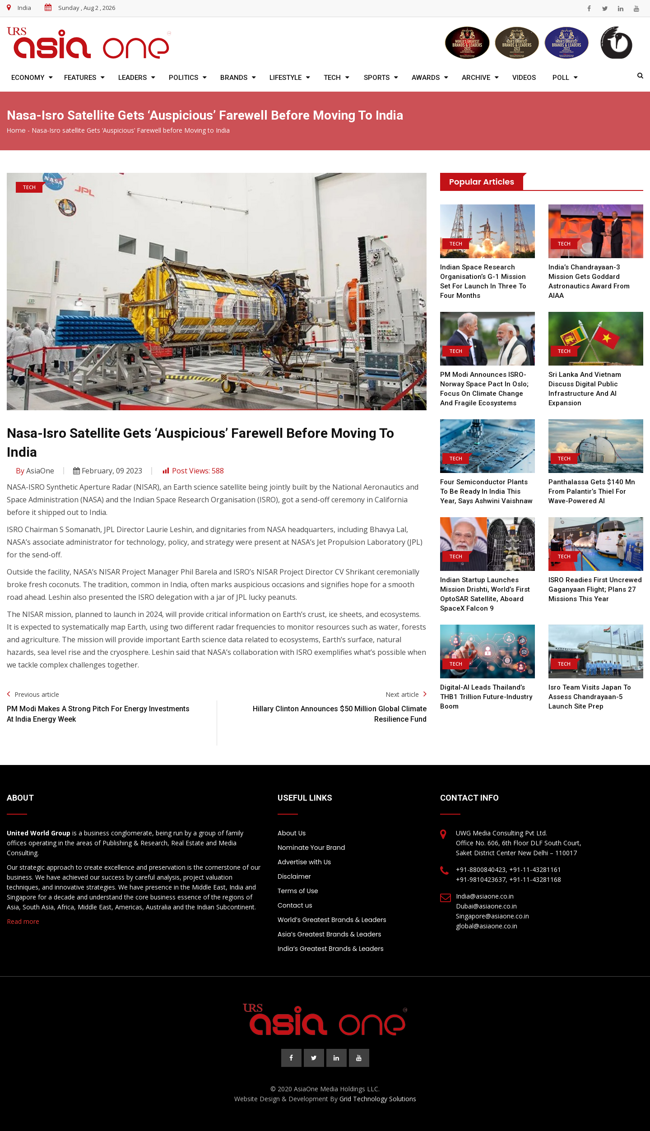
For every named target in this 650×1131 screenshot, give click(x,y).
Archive (476, 78)
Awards (426, 78)
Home (16, 130)
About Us (292, 833)
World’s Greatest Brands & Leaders (332, 919)
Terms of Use (298, 890)
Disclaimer (294, 876)
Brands (233, 78)
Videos (524, 78)
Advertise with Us (304, 862)
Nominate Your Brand (311, 847)
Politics (183, 78)
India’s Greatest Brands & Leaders (331, 948)
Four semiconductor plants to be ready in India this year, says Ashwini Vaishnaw (486, 491)
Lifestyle (285, 78)
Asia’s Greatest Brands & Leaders (329, 934)
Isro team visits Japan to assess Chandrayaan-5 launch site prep (589, 696)
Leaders (132, 78)
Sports (377, 78)
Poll (560, 78)
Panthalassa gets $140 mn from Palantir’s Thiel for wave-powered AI (591, 491)
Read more (23, 921)
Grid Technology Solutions (377, 1098)
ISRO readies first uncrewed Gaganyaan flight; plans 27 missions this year (595, 589)
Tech (332, 78)
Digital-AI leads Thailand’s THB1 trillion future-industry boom (486, 696)
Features (80, 78)
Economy (27, 78)
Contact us (295, 905)
